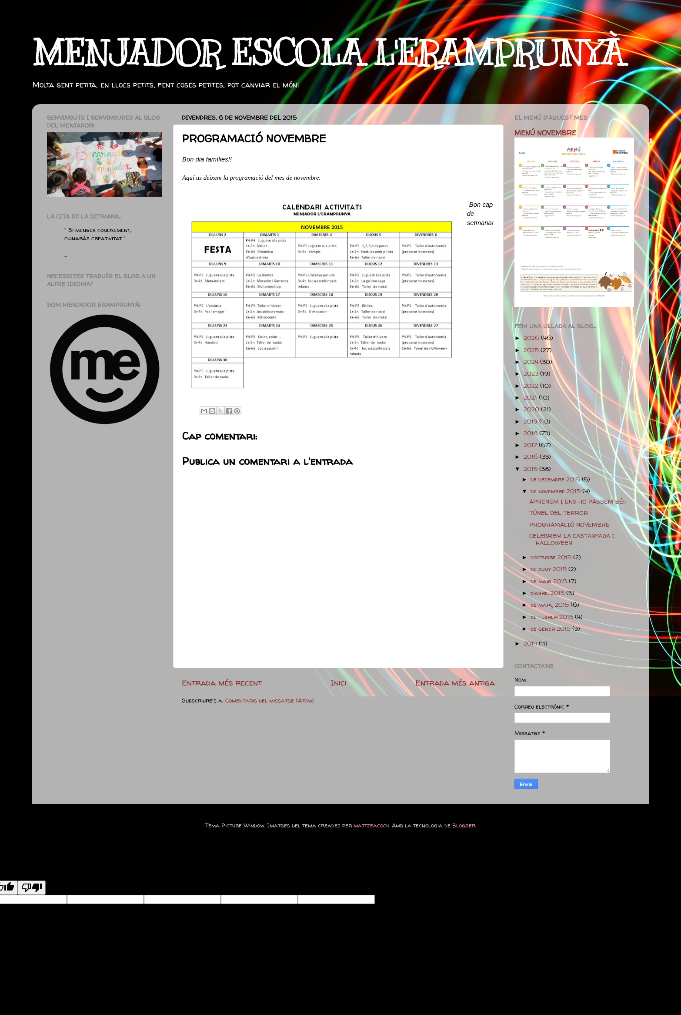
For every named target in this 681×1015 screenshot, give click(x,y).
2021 (531, 397)
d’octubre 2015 (552, 557)
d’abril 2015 (548, 593)
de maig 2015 (550, 581)
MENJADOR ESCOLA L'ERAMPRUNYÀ (328, 53)
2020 (532, 409)
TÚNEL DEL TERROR (558, 513)
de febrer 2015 (553, 617)
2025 (532, 350)
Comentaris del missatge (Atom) (269, 700)
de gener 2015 (551, 628)
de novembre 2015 (556, 491)
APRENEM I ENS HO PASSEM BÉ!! (577, 501)
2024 (532, 362)
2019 (531, 421)
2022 (532, 386)
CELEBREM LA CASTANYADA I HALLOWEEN (571, 539)
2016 (532, 456)
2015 (531, 469)
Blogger (463, 825)
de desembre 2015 (556, 479)
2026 (532, 338)
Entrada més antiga (455, 682)
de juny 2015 (549, 569)
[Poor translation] (32, 888)
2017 (531, 445)
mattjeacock (371, 825)
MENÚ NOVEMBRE (545, 133)
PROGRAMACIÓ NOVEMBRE (569, 524)
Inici (338, 682)
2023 (532, 373)
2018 (531, 433)
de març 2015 (551, 604)
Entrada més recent (222, 682)
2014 (531, 643)
